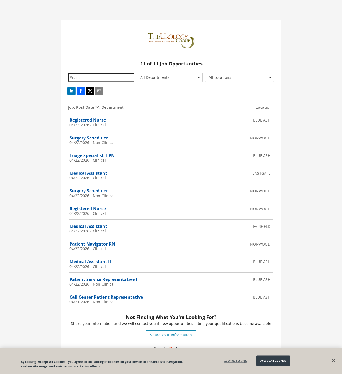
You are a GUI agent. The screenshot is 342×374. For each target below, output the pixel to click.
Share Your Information (171, 334)
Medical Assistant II (90, 261)
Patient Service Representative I (103, 279)
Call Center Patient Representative (106, 297)
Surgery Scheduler (88, 138)
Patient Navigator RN (92, 244)
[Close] (333, 361)
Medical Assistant (88, 173)
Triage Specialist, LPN (92, 155)
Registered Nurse (87, 120)
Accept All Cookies (273, 361)
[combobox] (170, 77)
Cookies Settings (235, 361)
